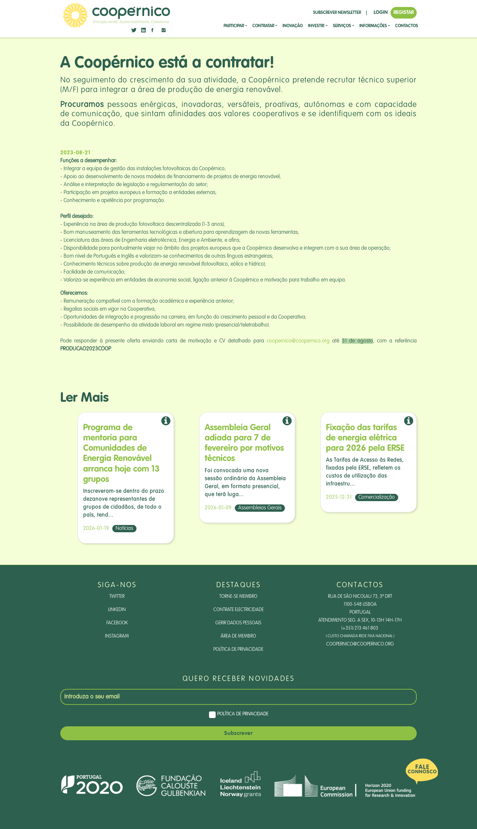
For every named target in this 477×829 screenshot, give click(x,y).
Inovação (293, 26)
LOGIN (381, 12)
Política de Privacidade (238, 649)
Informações (373, 26)
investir (316, 26)
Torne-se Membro (238, 596)
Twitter (117, 596)
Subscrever (238, 733)
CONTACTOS (406, 26)
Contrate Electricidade (238, 609)
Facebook (117, 623)
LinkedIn (117, 609)
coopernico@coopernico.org (298, 341)
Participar (234, 26)
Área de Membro (238, 636)
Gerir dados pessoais (238, 623)
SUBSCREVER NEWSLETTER (337, 13)
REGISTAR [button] (404, 12)
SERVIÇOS (342, 26)
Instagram (117, 636)
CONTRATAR (263, 26)
